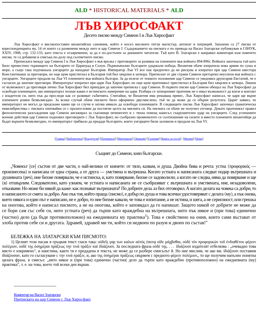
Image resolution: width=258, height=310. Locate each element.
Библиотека (74, 138)
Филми (188, 138)
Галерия (153, 138)
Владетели (92, 138)
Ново (199, 138)
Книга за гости (171, 138)
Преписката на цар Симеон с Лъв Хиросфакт (52, 299)
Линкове (140, 138)
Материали (125, 138)
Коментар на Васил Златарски (37, 295)
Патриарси (108, 138)
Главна (60, 138)
